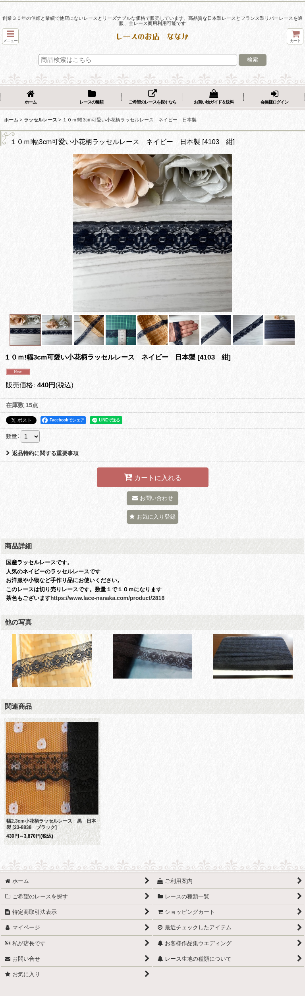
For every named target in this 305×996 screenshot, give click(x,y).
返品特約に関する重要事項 (42, 453)
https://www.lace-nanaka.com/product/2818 (107, 598)
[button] (10, 36)
